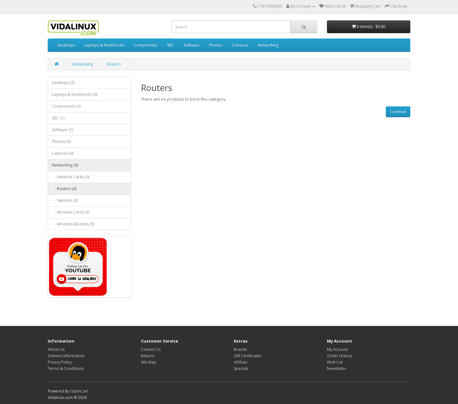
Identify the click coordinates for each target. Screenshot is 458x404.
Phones (215, 45)
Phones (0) (61, 141)
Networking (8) (65, 165)
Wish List (335, 362)
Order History (339, 355)
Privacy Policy (60, 362)
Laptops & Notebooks (104, 45)
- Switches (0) (65, 200)
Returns (148, 355)
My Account (337, 349)
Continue (398, 111)
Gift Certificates (247, 355)
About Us (56, 349)
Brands (240, 349)
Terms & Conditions (66, 368)
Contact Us (151, 349)
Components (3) (66, 106)
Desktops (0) (63, 82)
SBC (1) (58, 118)
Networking (268, 45)
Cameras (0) (62, 153)
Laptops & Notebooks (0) (74, 94)
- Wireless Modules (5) (73, 224)
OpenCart (79, 391)
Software (191, 45)
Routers (114, 64)
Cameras (240, 45)
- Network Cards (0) (70, 177)
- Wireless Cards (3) (70, 212)
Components (145, 45)
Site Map (148, 362)
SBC (170, 45)
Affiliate (240, 362)
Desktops (66, 45)
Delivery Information (66, 355)
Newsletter (336, 368)
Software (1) (62, 129)
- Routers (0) (64, 188)
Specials (241, 368)
